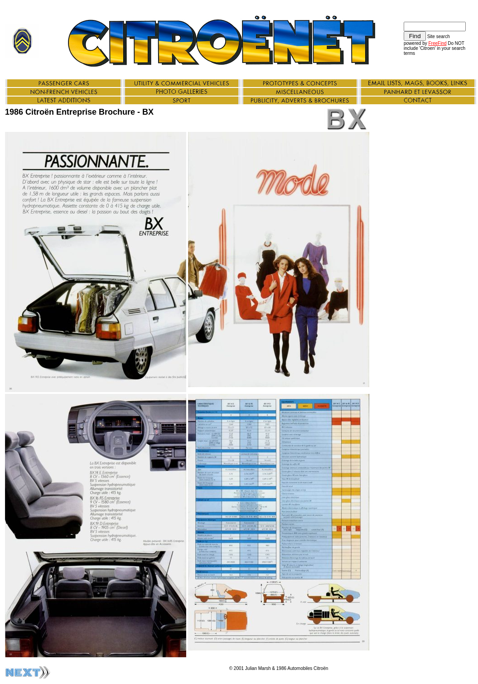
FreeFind (437, 43)
